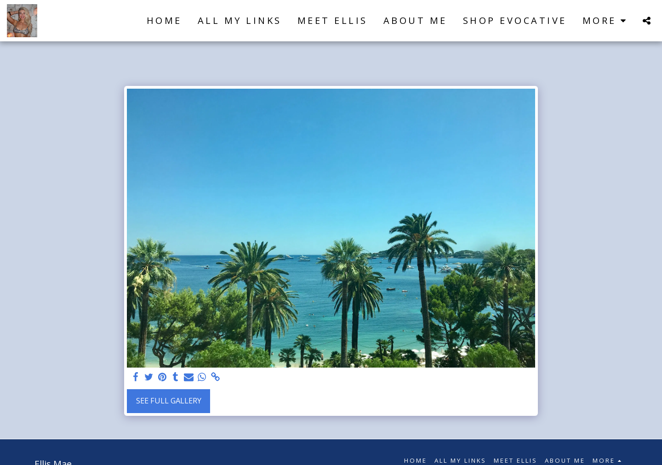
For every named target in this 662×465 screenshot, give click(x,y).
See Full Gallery (168, 400)
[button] (646, 20)
